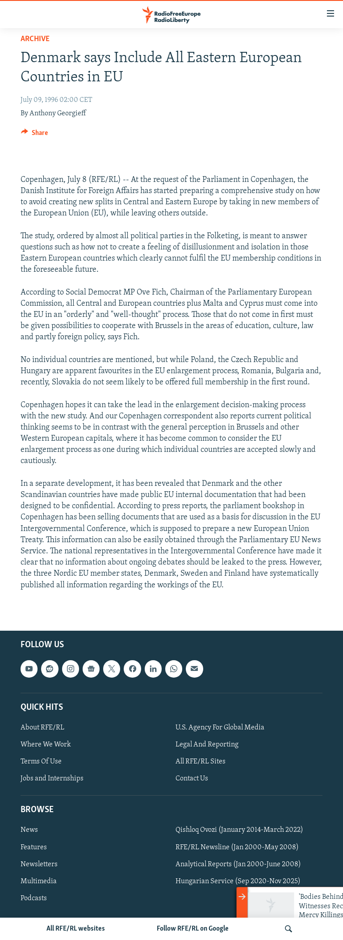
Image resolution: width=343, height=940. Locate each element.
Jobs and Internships (52, 778)
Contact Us (192, 778)
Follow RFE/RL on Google (193, 928)
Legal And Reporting (207, 744)
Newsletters (39, 864)
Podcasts (34, 898)
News (29, 830)
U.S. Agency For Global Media (220, 727)
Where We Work (46, 744)
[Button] (34, 134)
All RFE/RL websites (75, 928)
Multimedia (39, 881)
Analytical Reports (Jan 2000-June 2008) (238, 864)
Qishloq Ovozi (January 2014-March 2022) (239, 830)
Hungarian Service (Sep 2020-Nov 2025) (238, 881)
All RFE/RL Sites (201, 761)
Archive (35, 39)
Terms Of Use (41, 761)
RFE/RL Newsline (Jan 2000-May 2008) (237, 847)
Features (34, 847)
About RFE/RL (42, 727)
